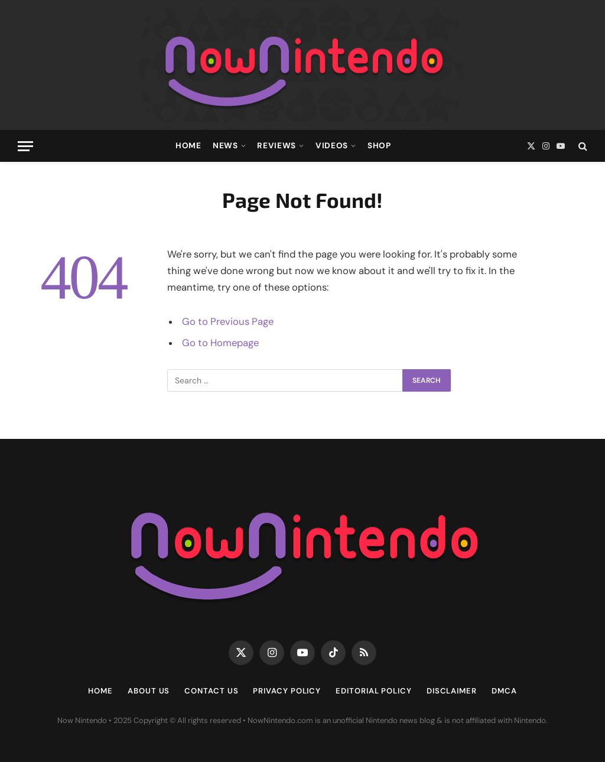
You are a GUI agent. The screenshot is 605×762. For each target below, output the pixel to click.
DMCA (504, 691)
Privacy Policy (287, 691)
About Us (149, 691)
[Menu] (25, 146)
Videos (331, 146)
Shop (379, 146)
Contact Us (211, 691)
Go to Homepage (220, 343)
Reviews (276, 146)
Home (188, 146)
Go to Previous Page (228, 321)
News (225, 146)
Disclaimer (452, 691)
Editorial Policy (374, 691)
